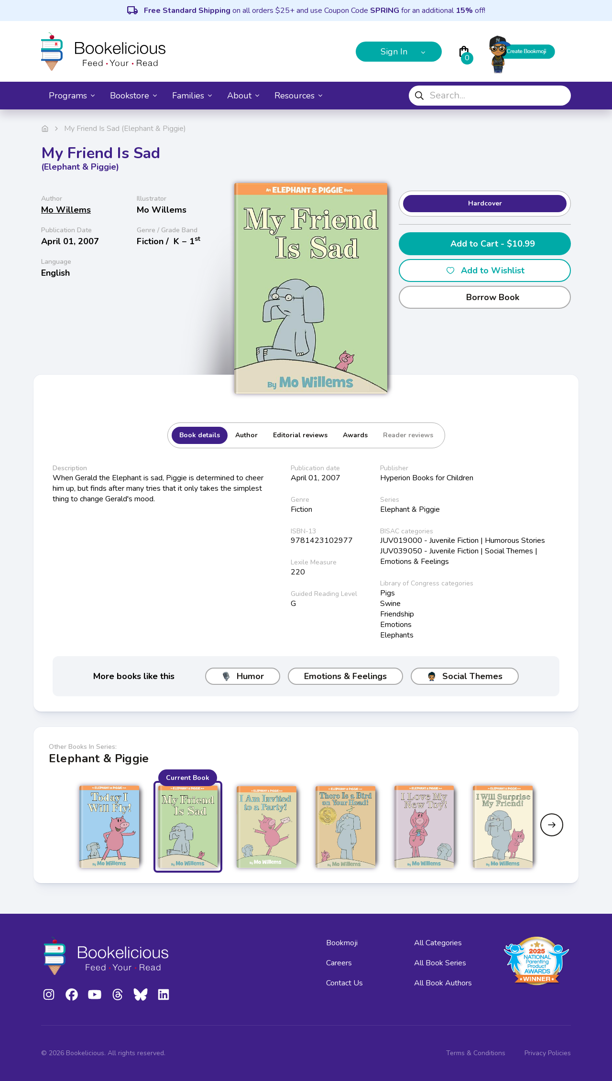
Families (192, 95)
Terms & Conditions (475, 1053)
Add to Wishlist (485, 270)
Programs (72, 95)
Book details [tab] (199, 435)
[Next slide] (551, 824)
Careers (339, 963)
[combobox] (490, 96)
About (243, 95)
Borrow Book (485, 297)
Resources (298, 95)
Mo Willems (66, 210)
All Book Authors (443, 983)
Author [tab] (246, 435)
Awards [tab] (355, 435)
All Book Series (440, 963)
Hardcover (485, 203)
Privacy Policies (548, 1053)
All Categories (438, 943)
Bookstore (133, 95)
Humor (242, 676)
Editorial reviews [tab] (300, 435)
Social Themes (465, 676)
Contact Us (344, 983)
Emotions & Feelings (345, 676)
